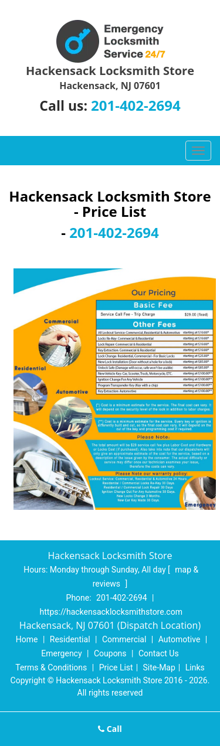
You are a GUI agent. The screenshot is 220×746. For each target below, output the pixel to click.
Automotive (179, 639)
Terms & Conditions (51, 667)
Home (27, 639)
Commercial (124, 639)
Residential (70, 639)
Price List (116, 667)
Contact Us (158, 653)
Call (110, 728)
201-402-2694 (136, 105)
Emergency (61, 653)
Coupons (110, 653)
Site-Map (159, 667)
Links (195, 667)
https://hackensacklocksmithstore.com (111, 611)
